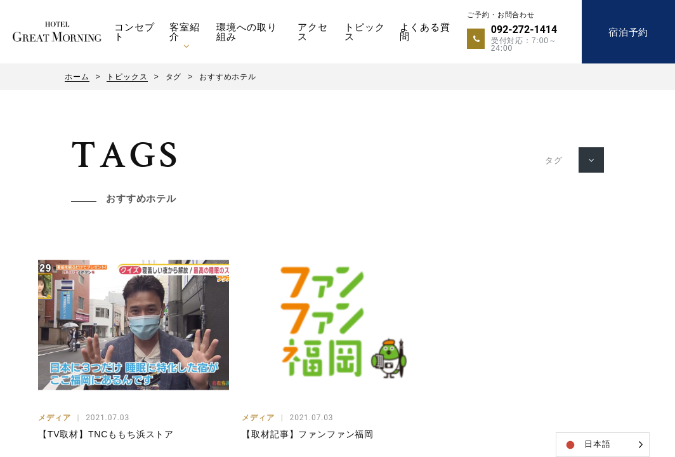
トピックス (364, 31)
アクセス (313, 31)
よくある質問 (425, 31)
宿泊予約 (628, 32)
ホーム (77, 77)
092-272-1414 (524, 29)
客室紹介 (184, 31)
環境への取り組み (246, 31)
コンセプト (134, 31)
